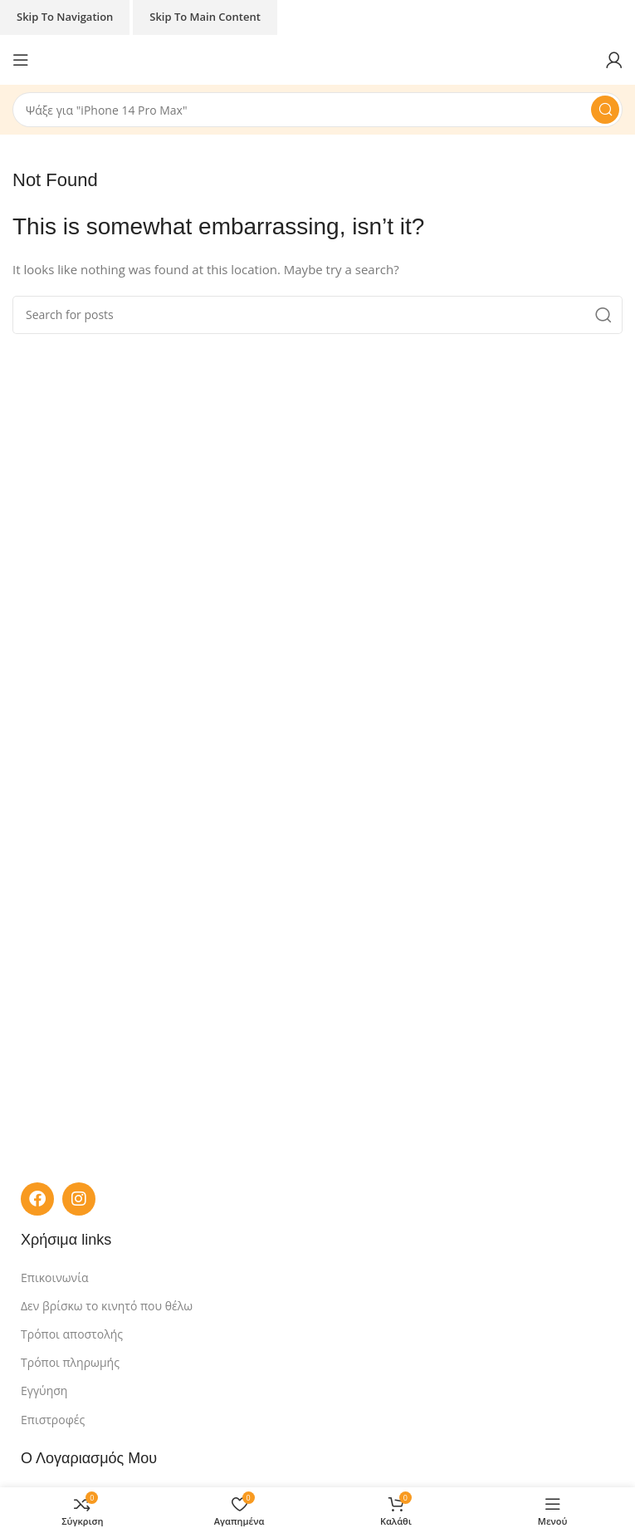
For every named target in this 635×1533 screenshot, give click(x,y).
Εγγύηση (44, 1390)
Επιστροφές (53, 1419)
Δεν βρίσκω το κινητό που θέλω (107, 1306)
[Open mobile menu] (20, 59)
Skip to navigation (65, 16)
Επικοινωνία (54, 1277)
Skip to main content (205, 16)
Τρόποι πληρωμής (70, 1362)
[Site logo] (317, 58)
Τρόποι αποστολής (72, 1334)
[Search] (317, 109)
